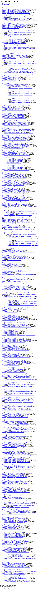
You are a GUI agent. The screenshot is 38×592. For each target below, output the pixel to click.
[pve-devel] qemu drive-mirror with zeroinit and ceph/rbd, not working (13, 452)
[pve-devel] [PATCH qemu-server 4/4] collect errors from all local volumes (16, 502)
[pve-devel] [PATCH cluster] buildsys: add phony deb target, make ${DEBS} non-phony (18, 538)
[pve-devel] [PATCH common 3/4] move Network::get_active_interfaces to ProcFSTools (16, 136)
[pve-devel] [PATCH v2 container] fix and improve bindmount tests (13, 117)
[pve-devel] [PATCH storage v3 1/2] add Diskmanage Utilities (12, 282)
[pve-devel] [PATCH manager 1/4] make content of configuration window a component (16, 492)
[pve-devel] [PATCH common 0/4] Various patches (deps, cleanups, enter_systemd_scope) (16, 130)
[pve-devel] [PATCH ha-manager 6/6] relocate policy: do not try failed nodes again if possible (19, 63)
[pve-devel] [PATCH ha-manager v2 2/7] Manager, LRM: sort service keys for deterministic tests (17, 410)
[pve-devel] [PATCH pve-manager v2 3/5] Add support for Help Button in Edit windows (18, 45)
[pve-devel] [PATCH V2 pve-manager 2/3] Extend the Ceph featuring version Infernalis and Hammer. (20, 206)
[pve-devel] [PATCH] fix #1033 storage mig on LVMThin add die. (13, 456)
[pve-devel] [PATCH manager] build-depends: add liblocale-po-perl (13, 525)
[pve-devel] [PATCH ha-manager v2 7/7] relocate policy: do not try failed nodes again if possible (19, 406)
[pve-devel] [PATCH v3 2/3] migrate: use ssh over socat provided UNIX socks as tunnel (18, 32)
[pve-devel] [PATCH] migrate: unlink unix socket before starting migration (14, 152)
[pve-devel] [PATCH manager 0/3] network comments (13, 561)
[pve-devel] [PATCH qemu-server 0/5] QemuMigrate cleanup (12, 458)
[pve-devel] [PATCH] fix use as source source (9, 346)
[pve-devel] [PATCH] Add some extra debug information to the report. (15, 486)
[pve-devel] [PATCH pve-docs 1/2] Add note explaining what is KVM (13, 181)
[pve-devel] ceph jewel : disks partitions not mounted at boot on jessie (13, 445)
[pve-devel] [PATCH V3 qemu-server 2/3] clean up (12, 321)
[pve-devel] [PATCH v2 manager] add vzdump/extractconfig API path (13, 137)
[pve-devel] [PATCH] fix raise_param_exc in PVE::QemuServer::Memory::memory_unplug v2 (17, 274)
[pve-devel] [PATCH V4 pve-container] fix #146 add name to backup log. (14, 517)
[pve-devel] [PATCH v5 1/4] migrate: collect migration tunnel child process (16, 144)
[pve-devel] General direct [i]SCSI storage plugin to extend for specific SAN (14, 509)
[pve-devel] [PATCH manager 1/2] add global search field (11, 482)
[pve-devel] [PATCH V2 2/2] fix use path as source (12, 374)
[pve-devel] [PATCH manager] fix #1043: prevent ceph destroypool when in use (15, 566)
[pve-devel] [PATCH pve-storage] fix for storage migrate (11, 255)
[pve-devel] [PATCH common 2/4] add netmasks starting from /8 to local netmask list (16, 135)
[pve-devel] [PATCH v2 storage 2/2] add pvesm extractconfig (14, 127)
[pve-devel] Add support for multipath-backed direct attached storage (13, 550)
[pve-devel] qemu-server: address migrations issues (10, 28)
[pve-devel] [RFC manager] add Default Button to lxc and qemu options (13, 110)
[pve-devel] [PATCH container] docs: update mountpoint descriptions (13, 196)
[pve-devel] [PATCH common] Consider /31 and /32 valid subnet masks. (14, 116)
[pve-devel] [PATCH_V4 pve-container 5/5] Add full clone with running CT (16, 19)
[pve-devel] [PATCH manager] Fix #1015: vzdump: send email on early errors (14, 169)
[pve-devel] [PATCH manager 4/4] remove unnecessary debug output (15, 494)
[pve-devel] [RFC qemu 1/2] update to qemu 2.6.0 (12, 265)
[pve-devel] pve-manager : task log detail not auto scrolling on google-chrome (14, 464)
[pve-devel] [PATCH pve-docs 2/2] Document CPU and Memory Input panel (16, 182)
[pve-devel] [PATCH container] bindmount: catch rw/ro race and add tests (14, 112)
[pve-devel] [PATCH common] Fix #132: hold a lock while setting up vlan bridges (15, 318)
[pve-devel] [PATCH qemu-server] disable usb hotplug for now (12, 499)
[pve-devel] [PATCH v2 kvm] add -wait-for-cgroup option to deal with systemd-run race (16, 51)
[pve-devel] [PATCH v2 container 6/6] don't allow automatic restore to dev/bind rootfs (16, 13)
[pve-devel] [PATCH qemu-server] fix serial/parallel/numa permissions (13, 56)
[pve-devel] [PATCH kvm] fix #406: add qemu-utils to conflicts (12, 497)
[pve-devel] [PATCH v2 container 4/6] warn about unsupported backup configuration (16, 12)
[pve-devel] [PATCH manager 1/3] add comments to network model (13, 562)
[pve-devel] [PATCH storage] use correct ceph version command (12, 348)
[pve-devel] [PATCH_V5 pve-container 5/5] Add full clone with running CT (14, 220)
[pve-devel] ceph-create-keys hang (8, 310)
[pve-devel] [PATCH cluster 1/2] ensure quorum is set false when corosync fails (17, 580)
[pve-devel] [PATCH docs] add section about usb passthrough (12, 260)
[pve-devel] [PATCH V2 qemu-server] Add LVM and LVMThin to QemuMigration (15, 257)
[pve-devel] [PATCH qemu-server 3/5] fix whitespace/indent (14, 461)
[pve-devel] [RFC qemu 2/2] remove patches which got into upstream (15, 267)
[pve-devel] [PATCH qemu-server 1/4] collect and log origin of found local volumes (15, 507)
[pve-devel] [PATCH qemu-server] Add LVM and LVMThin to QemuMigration (17, 194)
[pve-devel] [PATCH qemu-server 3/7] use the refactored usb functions (13, 342)
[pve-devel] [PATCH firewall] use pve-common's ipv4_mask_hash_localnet (14, 124)
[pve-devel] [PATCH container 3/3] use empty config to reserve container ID (14, 123)
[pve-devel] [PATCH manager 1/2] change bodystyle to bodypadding (13, 432)
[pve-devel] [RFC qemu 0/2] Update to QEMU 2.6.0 (10, 264)
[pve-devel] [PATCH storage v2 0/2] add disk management (11, 172)
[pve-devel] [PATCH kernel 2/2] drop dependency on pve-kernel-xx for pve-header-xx (16, 314)
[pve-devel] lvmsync (5, 272)
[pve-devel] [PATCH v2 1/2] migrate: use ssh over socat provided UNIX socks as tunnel (16, 24)
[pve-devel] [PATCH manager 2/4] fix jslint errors (10, 76)
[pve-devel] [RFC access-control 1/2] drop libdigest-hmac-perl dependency (14, 573)
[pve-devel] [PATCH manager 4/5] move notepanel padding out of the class (16, 389)
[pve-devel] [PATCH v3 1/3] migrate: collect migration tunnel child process (20, 30)
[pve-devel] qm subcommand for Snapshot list (9, 508)
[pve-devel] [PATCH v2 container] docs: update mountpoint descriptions (14, 203)
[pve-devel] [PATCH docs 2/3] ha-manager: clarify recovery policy (13, 360)
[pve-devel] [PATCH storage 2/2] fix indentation (12, 491)
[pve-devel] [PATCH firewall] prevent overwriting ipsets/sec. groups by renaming (15, 154)
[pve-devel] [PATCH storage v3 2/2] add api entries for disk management (14, 283)
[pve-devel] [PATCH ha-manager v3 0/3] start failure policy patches (13, 469)
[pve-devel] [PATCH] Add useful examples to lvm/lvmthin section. (13, 546)
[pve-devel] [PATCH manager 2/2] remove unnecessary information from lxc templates (20, 434)
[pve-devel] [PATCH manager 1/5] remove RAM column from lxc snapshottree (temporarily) (17, 386)
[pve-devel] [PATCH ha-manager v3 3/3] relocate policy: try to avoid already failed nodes (18, 471)
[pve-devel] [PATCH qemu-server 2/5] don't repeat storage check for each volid (17, 460)
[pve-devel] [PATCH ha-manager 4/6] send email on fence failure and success (16, 60)
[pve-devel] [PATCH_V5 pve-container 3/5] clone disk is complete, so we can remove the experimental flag (19, 217)
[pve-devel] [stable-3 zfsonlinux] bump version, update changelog (13, 544)
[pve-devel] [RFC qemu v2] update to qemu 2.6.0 (14, 266)
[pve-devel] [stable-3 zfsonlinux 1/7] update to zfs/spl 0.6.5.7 (14, 532)
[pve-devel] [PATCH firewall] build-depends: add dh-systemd (12, 527)
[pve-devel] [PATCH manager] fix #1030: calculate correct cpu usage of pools (14, 476)
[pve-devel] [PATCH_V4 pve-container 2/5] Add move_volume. (16, 15)
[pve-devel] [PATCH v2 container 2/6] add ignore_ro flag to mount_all (13, 11)
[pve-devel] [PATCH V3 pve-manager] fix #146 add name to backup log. (14, 375)
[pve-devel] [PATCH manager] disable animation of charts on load (13, 107)
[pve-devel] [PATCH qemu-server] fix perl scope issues (11, 437)
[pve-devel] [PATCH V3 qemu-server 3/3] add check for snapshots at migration (15, 324)
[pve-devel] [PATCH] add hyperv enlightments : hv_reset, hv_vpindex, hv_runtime (17, 187)
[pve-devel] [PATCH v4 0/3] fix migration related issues (11, 83)
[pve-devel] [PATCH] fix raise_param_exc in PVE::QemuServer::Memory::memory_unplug (19, 232)
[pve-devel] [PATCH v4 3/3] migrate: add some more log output (12, 106)
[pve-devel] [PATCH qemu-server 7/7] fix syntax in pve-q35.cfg (12, 345)
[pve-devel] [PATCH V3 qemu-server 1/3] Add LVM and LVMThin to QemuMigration (18, 322)
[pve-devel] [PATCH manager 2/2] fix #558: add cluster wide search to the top (14, 483)
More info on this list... (6, 4)
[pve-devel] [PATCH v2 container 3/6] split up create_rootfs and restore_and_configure (16, 9)
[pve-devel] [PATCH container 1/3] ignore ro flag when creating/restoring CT (16, 119)
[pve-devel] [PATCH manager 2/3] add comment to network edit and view (14, 563)
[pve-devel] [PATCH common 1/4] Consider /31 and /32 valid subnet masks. (14, 134)
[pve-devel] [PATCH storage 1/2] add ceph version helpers (11, 188)
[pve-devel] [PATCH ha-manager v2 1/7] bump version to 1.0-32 (12, 408)
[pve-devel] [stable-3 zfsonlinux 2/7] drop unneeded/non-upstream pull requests (17, 533)
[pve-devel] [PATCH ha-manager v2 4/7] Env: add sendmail (12, 415)
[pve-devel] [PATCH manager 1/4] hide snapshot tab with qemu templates (16, 75)
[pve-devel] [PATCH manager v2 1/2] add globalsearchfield (11, 487)
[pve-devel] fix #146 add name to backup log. (11, 516)
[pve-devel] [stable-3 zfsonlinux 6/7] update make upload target (14, 536)
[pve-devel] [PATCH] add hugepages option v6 (9, 308)
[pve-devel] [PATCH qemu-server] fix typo (9, 80)
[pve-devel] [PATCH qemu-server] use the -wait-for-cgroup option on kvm (14, 27)
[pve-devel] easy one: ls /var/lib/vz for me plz (9, 447)
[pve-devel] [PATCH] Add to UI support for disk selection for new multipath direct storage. (18, 558)
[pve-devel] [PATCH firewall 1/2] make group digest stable (11, 147)
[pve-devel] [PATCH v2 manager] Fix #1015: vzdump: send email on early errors (15, 179)
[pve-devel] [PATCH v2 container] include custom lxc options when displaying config (18, 384)
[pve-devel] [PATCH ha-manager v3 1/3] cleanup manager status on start (14, 473)
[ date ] (17, 3)
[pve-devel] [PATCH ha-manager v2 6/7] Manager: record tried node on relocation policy (18, 419)
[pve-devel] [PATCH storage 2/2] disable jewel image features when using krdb (15, 190)
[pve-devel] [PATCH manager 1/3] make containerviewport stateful (15, 440)
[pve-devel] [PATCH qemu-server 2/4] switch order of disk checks (15, 501)
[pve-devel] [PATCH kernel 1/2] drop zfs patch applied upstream (14, 523)
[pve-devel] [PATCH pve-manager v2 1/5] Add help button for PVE (15, 43)
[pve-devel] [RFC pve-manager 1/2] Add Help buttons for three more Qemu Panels (15, 350)
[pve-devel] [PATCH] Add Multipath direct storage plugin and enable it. (15, 551)
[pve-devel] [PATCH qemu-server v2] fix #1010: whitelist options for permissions (15, 55)
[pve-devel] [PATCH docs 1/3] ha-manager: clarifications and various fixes (14, 356)
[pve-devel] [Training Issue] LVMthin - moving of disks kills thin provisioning (15, 426)
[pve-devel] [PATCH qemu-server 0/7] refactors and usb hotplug (12, 338)
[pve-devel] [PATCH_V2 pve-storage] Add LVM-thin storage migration (13, 221)
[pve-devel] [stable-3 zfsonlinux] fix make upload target (11, 543)
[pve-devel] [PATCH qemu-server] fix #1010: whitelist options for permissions (17, 22)
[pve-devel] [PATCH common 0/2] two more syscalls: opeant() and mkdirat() (14, 25)
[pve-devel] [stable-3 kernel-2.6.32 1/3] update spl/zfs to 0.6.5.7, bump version (17, 541)
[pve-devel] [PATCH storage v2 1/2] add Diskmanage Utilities (12, 173)
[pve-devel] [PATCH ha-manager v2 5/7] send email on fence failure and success (15, 417)
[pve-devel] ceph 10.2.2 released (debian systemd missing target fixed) (13, 421)
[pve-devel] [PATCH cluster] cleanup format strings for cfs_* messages (13, 564)
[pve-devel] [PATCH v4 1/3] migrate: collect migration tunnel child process (16, 84)
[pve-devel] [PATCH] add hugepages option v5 (13, 157)
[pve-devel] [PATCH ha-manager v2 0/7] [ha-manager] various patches (13, 405)
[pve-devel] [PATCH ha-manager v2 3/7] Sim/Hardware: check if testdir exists (14, 413)
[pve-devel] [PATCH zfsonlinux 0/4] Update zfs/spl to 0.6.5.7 (12, 519)
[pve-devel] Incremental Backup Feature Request (10, 320)
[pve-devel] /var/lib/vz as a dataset (11, 450)
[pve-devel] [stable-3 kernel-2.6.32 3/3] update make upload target (15, 542)
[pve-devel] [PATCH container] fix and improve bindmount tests (12, 114)
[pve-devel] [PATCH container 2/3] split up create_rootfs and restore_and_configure (17, 120)
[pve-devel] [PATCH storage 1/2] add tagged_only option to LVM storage (14, 490)
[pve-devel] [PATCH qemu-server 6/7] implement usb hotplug (12, 344)
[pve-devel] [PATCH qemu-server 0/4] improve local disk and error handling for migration (16, 500)
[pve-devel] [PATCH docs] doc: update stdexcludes (10, 225)
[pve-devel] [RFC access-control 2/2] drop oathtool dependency (14, 574)
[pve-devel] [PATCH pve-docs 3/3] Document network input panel (15, 286)
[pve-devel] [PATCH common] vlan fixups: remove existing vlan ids (13, 480)
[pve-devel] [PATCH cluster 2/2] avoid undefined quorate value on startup (16, 576)
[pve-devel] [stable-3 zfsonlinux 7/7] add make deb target (13, 537)
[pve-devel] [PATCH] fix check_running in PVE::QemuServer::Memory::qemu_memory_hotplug (18, 227)
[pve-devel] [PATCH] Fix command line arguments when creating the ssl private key (15, 326)
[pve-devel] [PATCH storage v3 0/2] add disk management (11, 281)
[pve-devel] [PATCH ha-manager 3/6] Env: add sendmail (13, 59)
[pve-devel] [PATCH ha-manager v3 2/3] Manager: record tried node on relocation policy (18, 470)
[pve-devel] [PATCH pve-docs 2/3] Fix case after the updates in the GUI (15, 284)
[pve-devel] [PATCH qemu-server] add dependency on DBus (12, 474)
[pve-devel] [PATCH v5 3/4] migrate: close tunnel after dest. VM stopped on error (17, 142)
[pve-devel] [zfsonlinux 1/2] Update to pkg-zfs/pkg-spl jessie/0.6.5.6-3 (13, 425)
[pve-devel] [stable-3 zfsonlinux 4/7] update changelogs (13, 535)
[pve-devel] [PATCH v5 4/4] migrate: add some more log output (14, 143)
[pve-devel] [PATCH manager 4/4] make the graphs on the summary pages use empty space (19, 72)
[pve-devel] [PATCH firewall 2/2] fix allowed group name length (14, 149)
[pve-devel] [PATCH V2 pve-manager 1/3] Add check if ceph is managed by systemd (16, 205)
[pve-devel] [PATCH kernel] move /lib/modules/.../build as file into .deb (13, 398)
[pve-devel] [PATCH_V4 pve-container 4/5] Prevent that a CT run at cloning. (16, 18)
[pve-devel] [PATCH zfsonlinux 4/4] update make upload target (14, 522)
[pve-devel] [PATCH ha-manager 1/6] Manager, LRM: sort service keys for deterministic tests (17, 65)
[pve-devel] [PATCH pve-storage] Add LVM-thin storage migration (13, 192)
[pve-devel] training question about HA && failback (10, 268)
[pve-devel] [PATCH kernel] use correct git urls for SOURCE (12, 354)
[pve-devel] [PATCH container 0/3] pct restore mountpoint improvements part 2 (17, 122)
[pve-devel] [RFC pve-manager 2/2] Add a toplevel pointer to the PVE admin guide (19, 351)
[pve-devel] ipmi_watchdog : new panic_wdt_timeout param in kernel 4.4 (14, 277)
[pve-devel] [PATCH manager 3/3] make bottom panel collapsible (14, 441)
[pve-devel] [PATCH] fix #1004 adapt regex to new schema (11, 78)
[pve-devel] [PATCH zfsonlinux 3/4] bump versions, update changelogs (15, 521)
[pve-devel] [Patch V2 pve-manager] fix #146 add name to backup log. (13, 372)
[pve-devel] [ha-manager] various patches (9, 58)
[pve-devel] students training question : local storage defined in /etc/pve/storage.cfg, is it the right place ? (19, 294)
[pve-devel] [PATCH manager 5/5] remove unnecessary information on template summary (18, 391)
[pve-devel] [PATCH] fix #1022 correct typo (9, 329)
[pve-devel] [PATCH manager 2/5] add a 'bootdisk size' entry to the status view (15, 396)
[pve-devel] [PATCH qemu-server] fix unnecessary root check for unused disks (15, 306)
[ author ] (14, 3)
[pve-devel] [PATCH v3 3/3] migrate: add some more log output (14, 34)
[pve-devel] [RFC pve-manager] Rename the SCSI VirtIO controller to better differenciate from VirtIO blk (19, 252)
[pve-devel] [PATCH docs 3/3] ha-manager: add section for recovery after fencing (17, 357)
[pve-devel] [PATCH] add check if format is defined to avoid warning (13, 514)
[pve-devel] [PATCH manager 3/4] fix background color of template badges (16, 493)
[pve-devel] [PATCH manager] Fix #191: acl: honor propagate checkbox (13, 262)
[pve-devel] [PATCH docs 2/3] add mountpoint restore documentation (15, 199)
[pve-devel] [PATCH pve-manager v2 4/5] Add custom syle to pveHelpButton (16, 47)
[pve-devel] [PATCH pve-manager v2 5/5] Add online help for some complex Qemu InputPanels (19, 48)
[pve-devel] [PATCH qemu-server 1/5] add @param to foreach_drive (15, 459)
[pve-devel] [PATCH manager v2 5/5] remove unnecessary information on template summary (17, 400)
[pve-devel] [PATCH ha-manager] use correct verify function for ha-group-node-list (15, 145)
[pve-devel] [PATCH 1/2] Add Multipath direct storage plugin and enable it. (16, 568)
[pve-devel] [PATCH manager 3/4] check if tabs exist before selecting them (16, 67)
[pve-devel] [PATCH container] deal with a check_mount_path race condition (14, 21)
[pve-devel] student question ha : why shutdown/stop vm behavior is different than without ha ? (17, 289)
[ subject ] (11, 3)
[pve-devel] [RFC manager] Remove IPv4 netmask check (11, 150)
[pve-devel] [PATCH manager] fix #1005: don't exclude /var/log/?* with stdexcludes (17, 224)
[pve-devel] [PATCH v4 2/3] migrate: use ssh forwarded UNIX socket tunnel (16, 105)
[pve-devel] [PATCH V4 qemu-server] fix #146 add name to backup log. (13, 518)
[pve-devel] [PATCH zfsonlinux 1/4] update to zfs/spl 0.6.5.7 (14, 520)
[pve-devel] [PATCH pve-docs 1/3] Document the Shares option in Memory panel (17, 288)
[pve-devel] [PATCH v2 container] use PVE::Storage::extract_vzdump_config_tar (15, 128)
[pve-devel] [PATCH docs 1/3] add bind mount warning (11, 198)
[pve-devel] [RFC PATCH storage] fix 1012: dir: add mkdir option (13, 185)
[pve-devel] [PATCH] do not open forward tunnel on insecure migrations (14, 178)
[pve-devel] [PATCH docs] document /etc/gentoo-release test (12, 316)
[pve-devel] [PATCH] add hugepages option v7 (9, 364)
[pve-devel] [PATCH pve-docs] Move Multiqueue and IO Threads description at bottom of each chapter (18, 335)
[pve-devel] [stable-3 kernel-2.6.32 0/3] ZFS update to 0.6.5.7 (12, 540)
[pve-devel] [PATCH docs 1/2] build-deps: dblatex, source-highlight (13, 529)
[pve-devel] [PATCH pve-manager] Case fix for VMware (11, 250)
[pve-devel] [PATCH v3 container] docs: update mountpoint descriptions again (14, 204)
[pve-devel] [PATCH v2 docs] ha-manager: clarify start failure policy (17, 362)
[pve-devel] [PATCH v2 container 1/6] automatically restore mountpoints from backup (16, 10)
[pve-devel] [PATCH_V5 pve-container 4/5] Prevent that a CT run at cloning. (14, 219)
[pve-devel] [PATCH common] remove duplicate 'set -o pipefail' (12, 195)
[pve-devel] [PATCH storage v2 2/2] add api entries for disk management (14, 177)
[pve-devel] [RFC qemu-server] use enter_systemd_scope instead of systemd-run (15, 139)
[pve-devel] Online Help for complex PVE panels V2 (10, 42)
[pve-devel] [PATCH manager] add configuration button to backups (13, 443)
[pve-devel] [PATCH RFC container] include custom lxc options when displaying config (16, 376)
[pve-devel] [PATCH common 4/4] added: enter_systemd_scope (14, 132)
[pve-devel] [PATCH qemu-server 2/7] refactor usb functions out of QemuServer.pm (17, 340)
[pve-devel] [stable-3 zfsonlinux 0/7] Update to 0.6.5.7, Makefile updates (14, 531)
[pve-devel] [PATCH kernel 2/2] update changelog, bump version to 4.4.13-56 (16, 524)
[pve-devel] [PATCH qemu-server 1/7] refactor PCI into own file (14, 339)
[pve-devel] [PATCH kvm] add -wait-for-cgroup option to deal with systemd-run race (16, 26)
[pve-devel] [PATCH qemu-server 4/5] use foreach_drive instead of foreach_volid (17, 462)
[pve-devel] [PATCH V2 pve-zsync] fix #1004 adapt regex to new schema (16, 82)
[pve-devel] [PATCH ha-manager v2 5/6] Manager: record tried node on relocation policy (18, 61)
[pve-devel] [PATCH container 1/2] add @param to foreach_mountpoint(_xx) (14, 477)
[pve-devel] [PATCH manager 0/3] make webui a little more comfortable (14, 439)
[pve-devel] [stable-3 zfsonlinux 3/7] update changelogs (13, 534)
